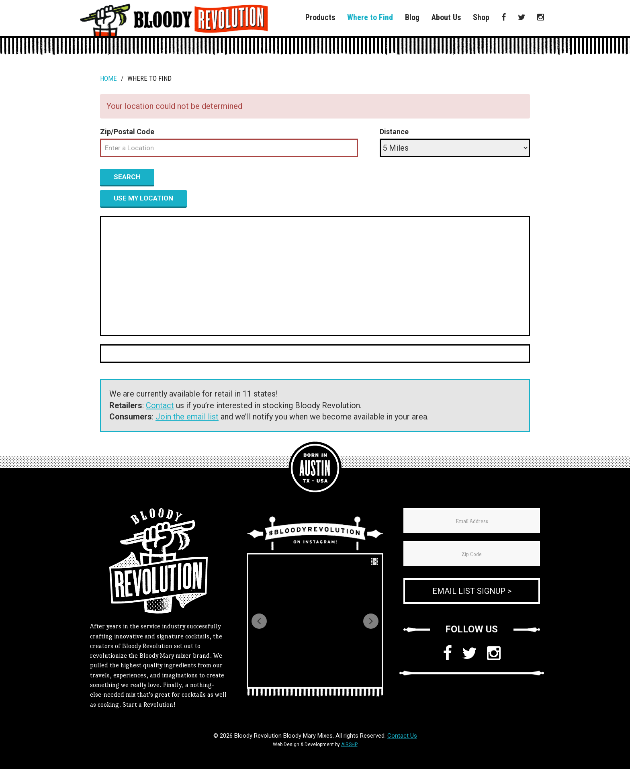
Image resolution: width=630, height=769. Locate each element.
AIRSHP (349, 744)
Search (127, 177)
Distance (394, 131)
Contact (160, 405)
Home (108, 78)
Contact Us (402, 735)
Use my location (143, 198)
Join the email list (187, 416)
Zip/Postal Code (127, 131)
